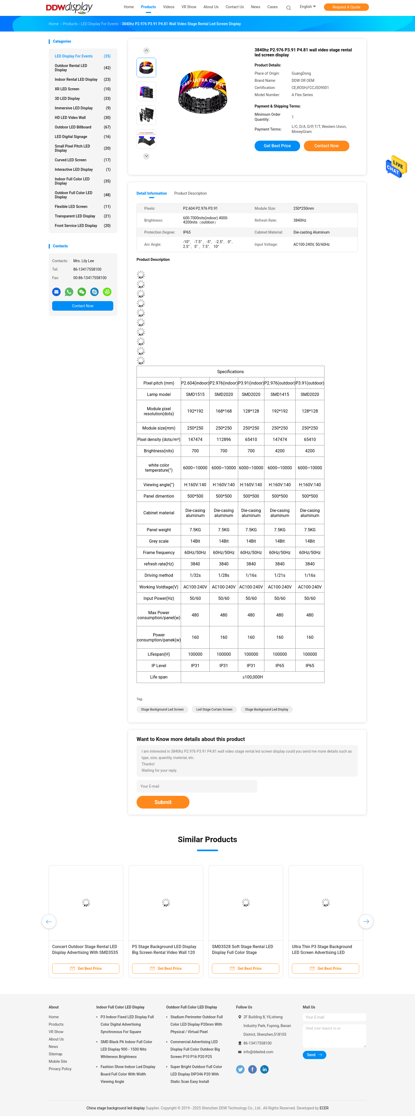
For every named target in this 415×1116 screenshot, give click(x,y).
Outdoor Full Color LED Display (83, 195)
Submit (163, 802)
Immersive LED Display (83, 108)
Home (54, 1017)
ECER (324, 1108)
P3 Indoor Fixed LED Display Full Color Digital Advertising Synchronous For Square (127, 1024)
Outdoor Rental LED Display (83, 68)
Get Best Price (277, 145)
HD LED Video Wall (83, 117)
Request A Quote (346, 7)
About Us (56, 1039)
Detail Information (152, 193)
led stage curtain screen (214, 709)
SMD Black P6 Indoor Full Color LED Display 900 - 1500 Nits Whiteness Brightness (126, 1049)
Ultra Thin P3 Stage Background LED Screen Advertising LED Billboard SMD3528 (322, 952)
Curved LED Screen (83, 160)
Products (56, 1024)
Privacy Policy (60, 1069)
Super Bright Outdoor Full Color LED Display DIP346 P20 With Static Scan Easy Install (196, 1074)
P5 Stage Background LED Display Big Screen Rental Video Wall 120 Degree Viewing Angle (164, 952)
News (53, 1046)
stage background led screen (162, 709)
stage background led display (266, 709)
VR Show (56, 1032)
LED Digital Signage (83, 136)
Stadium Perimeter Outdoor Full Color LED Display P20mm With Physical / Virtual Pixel (196, 1024)
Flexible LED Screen (83, 206)
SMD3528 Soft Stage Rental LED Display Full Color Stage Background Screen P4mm (242, 952)
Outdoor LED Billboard (83, 127)
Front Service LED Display (83, 225)
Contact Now (82, 306)
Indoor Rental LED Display (83, 79)
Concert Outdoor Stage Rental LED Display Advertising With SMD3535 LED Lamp (85, 952)
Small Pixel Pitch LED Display (83, 148)
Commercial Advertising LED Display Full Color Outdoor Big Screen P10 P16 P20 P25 (195, 1049)
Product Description (190, 193)
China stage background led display (116, 1108)
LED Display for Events (83, 56)
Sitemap (55, 1054)
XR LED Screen (83, 89)
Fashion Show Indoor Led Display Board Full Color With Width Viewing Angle (128, 1074)
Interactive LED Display (83, 169)
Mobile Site (58, 1061)
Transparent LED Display (83, 216)
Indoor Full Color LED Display (83, 181)
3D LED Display (83, 98)
